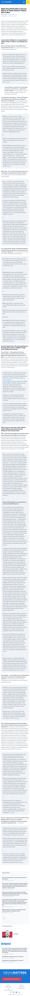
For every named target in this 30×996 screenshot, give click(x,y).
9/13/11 (8, 82)
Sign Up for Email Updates (12, 979)
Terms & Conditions (8, 990)
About (8, 985)
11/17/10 (12, 812)
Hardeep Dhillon (12, 14)
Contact (22, 985)
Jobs (8, 988)
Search (28, 2)
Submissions (21, 986)
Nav (23, 2)
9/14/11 (23, 243)
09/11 (15, 94)
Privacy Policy (21, 988)
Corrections (8, 986)
